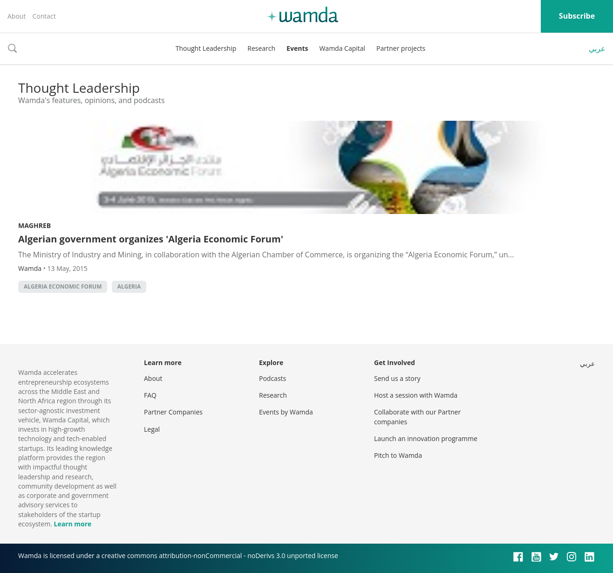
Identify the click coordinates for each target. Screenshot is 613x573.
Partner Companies (173, 411)
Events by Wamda (286, 411)
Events (297, 48)
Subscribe (577, 16)
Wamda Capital (342, 48)
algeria (129, 286)
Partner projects (400, 48)
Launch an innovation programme (425, 438)
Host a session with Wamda (415, 395)
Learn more (72, 523)
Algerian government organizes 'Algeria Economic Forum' (150, 239)
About (16, 16)
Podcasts (272, 378)
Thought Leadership (206, 48)
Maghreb (34, 225)
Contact (43, 16)
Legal (152, 429)
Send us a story (397, 378)
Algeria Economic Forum (63, 286)
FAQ (150, 395)
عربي (597, 48)
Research (261, 48)
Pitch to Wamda (398, 455)
